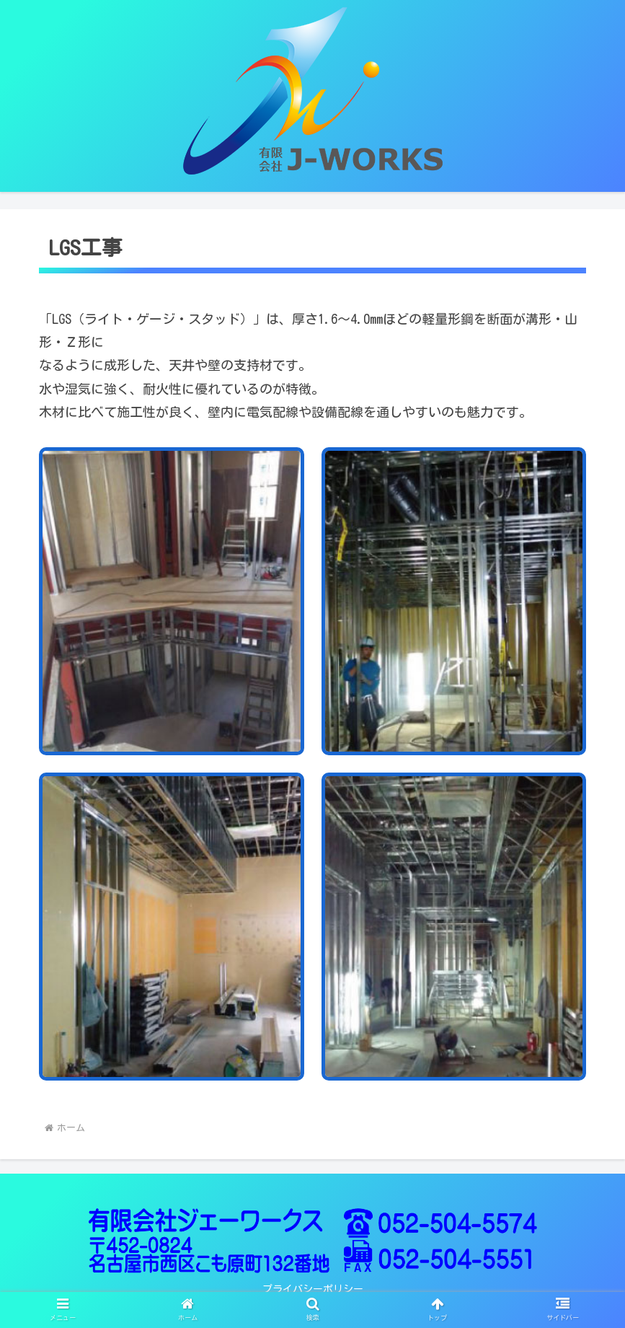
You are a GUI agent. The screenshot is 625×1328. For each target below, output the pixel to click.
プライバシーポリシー (312, 1289)
